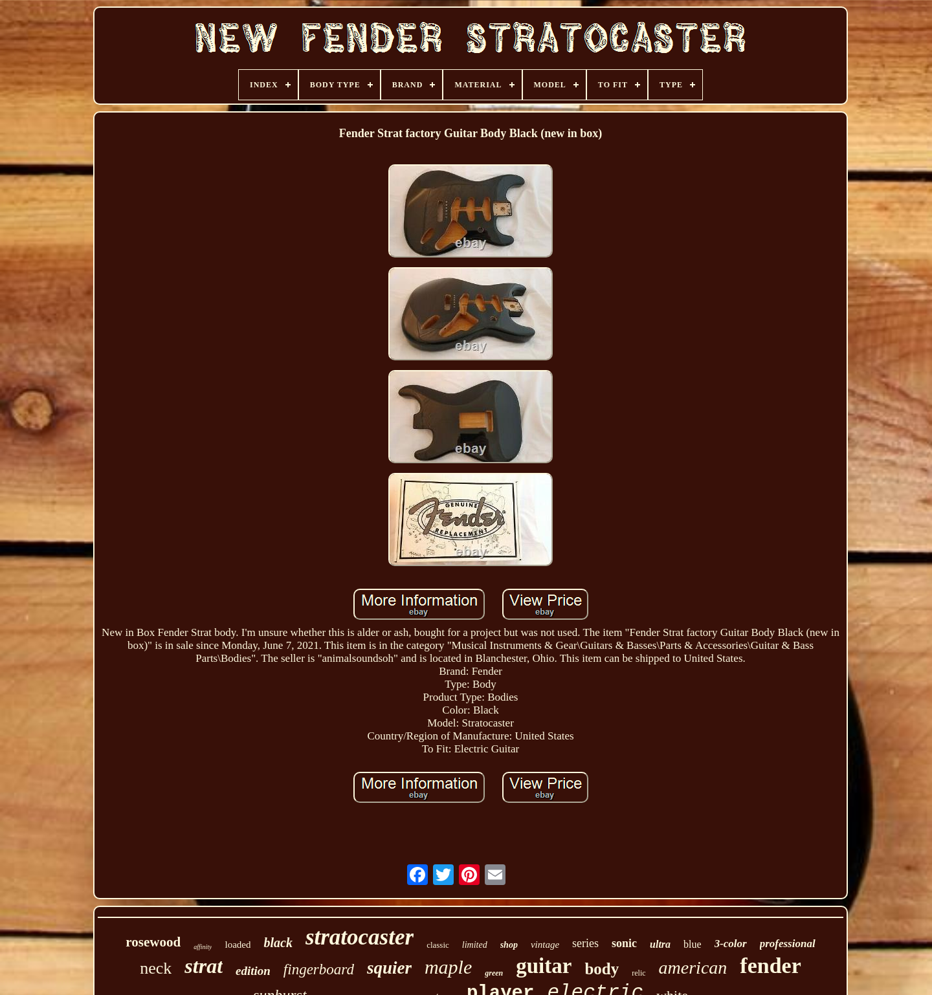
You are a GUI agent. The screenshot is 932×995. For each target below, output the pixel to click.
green (494, 973)
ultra (660, 944)
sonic (624, 943)
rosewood (153, 942)
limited (474, 945)
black (277, 942)
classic (438, 945)
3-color (731, 943)
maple (448, 967)
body (601, 969)
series (585, 943)
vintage (545, 944)
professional (788, 943)
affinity (203, 946)
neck (156, 968)
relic (638, 973)
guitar (543, 966)
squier (389, 968)
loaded (237, 944)
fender (770, 966)
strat (203, 966)
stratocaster (359, 937)
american (693, 967)
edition (253, 971)
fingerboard (318, 969)
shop (509, 945)
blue (692, 944)
